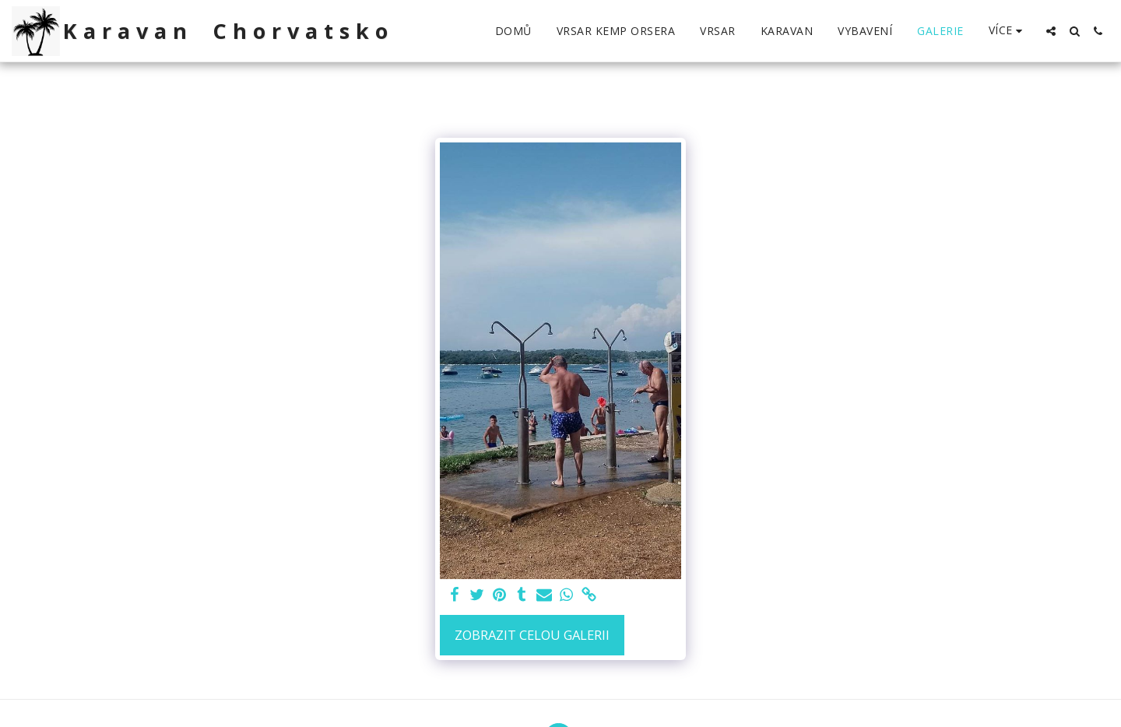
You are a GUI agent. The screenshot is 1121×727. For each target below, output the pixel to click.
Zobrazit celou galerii (532, 635)
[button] (1051, 31)
